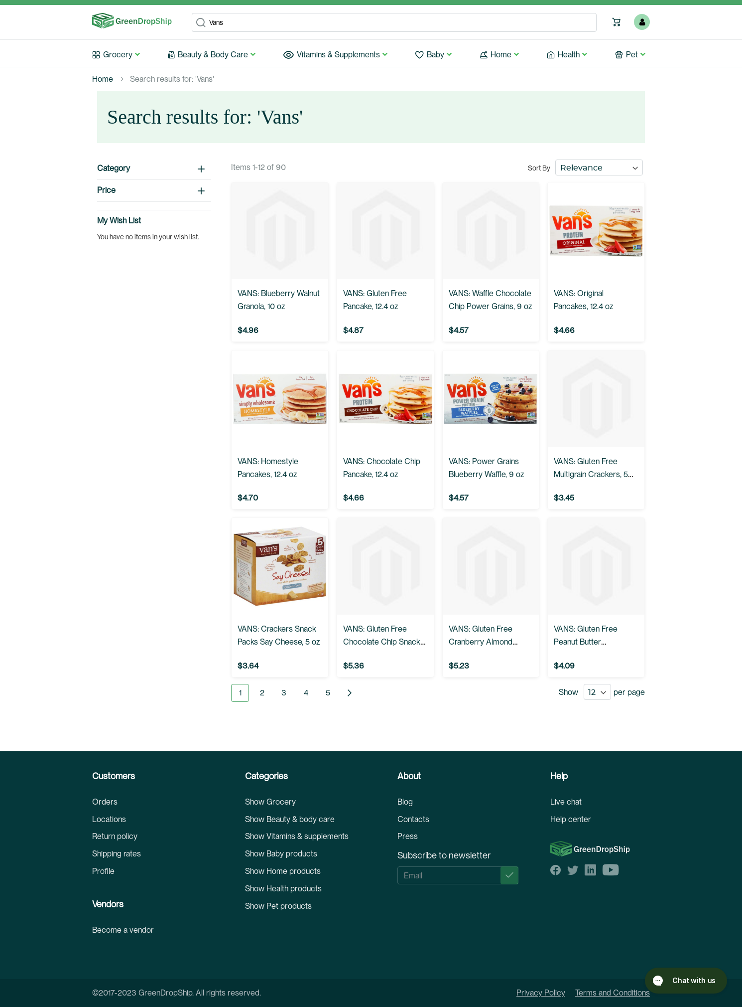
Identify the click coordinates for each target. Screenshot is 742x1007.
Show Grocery (270, 802)
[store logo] (132, 21)
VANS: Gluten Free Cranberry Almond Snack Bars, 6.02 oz (483, 642)
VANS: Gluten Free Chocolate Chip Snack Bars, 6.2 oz (381, 642)
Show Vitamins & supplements (297, 836)
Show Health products (283, 888)
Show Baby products (281, 853)
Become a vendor (123, 930)
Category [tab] (113, 168)
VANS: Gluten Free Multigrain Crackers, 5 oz (591, 474)
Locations (109, 819)
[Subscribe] (509, 875)
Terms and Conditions (612, 993)
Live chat (566, 802)
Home (102, 79)
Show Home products (283, 871)
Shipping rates (116, 853)
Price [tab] (106, 190)
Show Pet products (278, 906)
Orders (105, 802)
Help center (570, 819)
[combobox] (394, 22)
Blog (405, 802)
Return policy (114, 836)
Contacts (413, 819)
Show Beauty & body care (290, 819)
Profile (103, 871)
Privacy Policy (540, 993)
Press (407, 836)
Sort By (539, 168)
